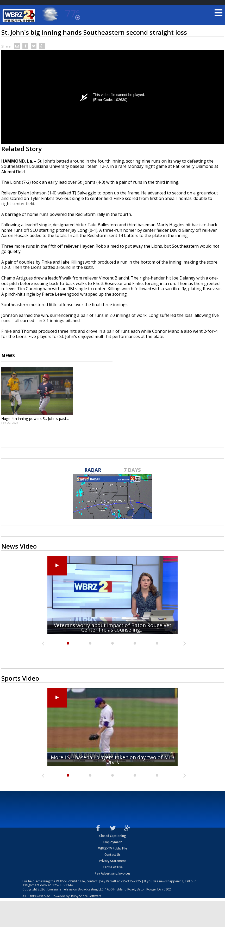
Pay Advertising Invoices (112, 873)
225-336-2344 (62, 885)
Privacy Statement (112, 861)
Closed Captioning (112, 836)
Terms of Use (113, 867)
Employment (112, 842)
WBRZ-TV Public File (112, 848)
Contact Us (112, 854)
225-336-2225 (131, 881)
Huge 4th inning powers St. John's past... (35, 418)
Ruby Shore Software (86, 896)
